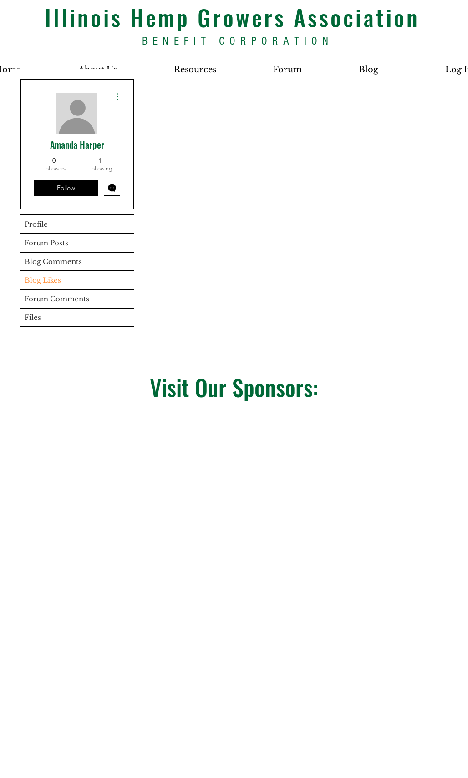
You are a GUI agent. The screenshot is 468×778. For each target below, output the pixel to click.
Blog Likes (43, 280)
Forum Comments (57, 298)
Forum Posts (46, 243)
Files (33, 317)
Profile (36, 224)
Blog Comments (53, 261)
